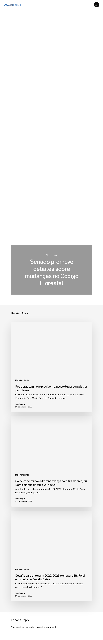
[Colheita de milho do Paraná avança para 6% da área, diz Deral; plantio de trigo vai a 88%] (51, 461)
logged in (30, 627)
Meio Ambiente (20, 17)
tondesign (16, 45)
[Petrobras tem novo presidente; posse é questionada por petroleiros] (51, 367)
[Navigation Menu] (96, 4)
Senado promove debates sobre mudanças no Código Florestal (51, 270)
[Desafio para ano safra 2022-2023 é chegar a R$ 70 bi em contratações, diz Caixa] (51, 556)
